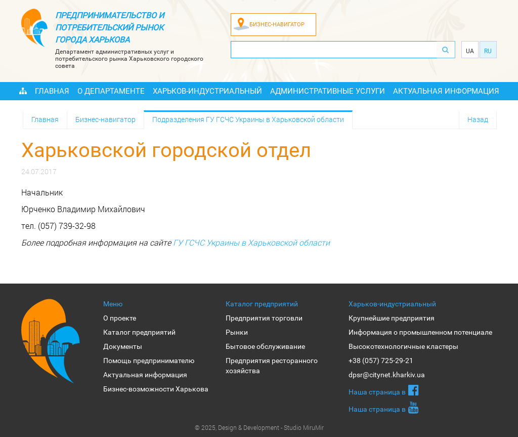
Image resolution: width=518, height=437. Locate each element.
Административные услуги (327, 91)
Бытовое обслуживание (265, 346)
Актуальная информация (446, 91)
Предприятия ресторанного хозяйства (272, 365)
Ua (470, 51)
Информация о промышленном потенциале (420, 332)
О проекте (119, 318)
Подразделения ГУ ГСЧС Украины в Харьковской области (248, 119)
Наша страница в (384, 390)
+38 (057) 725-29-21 (381, 360)
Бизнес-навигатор (105, 119)
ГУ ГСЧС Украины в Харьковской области (251, 242)
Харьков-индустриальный (207, 91)
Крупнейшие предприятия (392, 318)
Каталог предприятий (139, 332)
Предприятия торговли (264, 318)
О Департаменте (111, 91)
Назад (477, 119)
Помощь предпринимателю (148, 360)
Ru (488, 51)
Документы (122, 346)
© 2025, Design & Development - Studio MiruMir (259, 427)
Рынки (237, 332)
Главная (52, 91)
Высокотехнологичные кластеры (403, 346)
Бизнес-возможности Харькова (155, 389)
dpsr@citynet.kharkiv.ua (387, 375)
